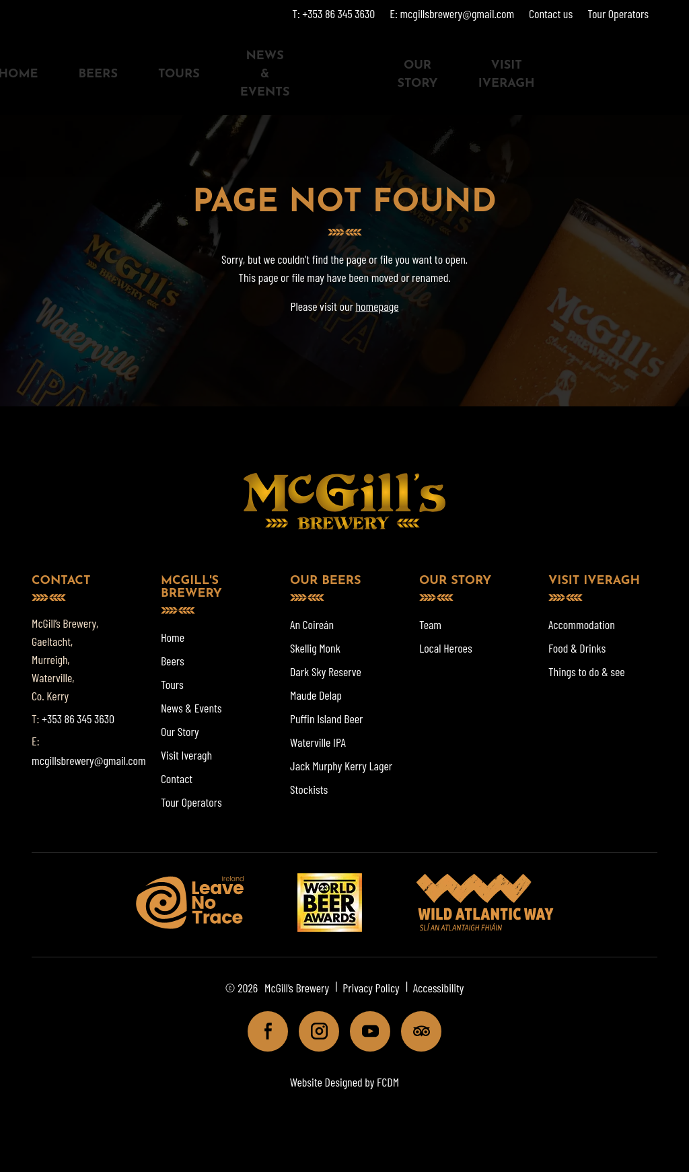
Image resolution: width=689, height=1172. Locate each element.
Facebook (262, 1031)
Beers (97, 74)
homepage (376, 306)
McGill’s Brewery (296, 987)
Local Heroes (445, 647)
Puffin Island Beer (326, 718)
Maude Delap (316, 695)
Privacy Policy (371, 987)
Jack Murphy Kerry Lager (341, 765)
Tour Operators (618, 13)
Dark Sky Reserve (325, 671)
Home (172, 637)
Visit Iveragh (506, 74)
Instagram (313, 1031)
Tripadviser (415, 1031)
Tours (179, 74)
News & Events (265, 74)
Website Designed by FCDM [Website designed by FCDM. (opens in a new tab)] (344, 1081)
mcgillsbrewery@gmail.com (89, 760)
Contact (176, 778)
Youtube (364, 1031)
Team (430, 624)
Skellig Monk (315, 647)
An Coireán (312, 624)
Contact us (551, 13)
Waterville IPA (318, 742)
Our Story (417, 74)
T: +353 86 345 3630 (333, 13)
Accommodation (581, 624)
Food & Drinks (577, 647)
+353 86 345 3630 (78, 718)
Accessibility (438, 987)
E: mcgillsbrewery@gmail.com (452, 13)
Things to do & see (586, 671)
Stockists (309, 789)
